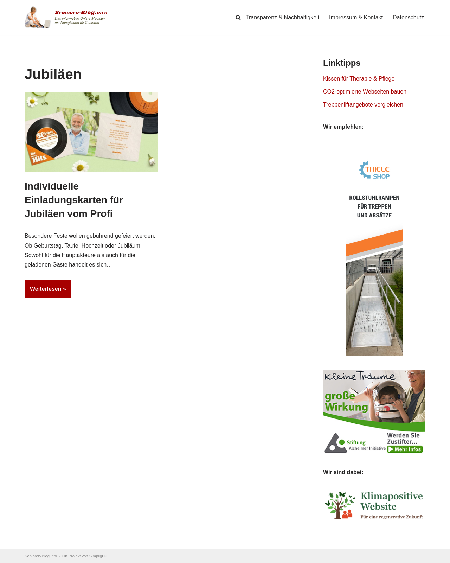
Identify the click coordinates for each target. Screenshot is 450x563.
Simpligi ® (98, 556)
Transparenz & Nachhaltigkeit (282, 17)
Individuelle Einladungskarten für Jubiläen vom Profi (74, 200)
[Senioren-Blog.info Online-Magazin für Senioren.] (68, 17)
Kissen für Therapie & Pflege (358, 79)
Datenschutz (408, 17)
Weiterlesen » (45, 291)
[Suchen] (238, 17)
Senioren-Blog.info (41, 556)
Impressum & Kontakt (356, 17)
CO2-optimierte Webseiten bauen (364, 92)
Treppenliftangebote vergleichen (363, 105)
